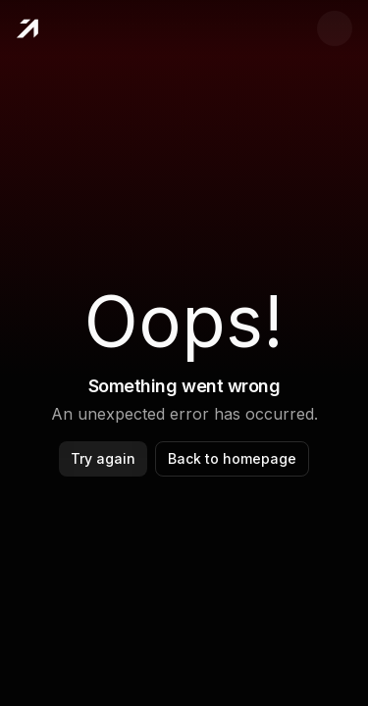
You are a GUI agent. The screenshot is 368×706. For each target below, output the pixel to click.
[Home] (27, 28)
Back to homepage (232, 458)
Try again (103, 458)
